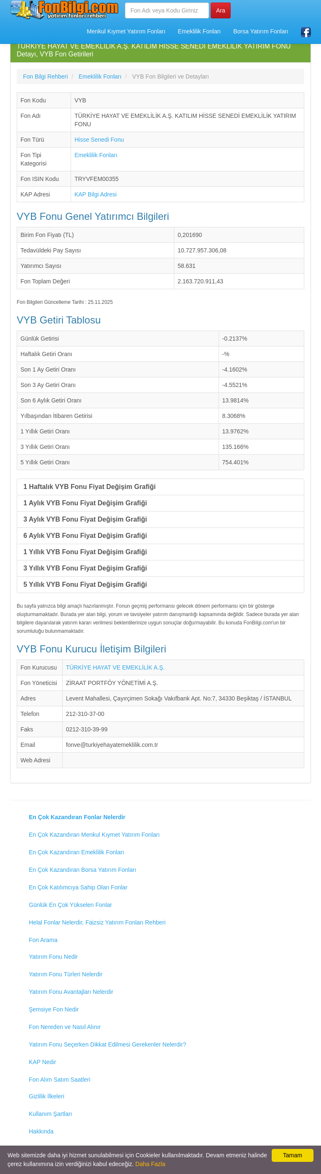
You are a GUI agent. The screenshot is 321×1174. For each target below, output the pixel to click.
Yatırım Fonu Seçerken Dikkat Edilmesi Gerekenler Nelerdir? (107, 1044)
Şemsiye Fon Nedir (54, 1009)
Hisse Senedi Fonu (99, 139)
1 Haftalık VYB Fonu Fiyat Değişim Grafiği (89, 486)
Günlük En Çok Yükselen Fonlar (70, 905)
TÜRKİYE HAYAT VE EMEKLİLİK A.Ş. (115, 667)
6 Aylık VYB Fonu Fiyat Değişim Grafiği (85, 535)
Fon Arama (43, 940)
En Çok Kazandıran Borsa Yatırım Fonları (82, 869)
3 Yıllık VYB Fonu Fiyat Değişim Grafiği (85, 568)
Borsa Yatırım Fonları (260, 31)
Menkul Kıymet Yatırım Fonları (126, 31)
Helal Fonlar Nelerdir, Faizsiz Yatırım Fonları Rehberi (97, 922)
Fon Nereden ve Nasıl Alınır (65, 1027)
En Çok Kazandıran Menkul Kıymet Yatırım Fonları (94, 834)
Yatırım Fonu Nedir (53, 956)
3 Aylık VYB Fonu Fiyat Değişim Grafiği (85, 519)
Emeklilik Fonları (199, 31)
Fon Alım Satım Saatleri (59, 1079)
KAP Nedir (42, 1062)
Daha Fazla (150, 1164)
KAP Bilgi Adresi (95, 194)
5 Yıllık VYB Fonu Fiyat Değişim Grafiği (85, 584)
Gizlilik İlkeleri (46, 1096)
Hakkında (41, 1131)
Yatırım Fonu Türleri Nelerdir (65, 974)
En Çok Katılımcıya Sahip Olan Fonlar (78, 887)
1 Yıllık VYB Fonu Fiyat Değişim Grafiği (85, 551)
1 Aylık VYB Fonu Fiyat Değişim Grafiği (85, 503)
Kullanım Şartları (50, 1113)
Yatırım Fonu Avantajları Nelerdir (71, 991)
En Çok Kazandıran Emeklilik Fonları (76, 852)
